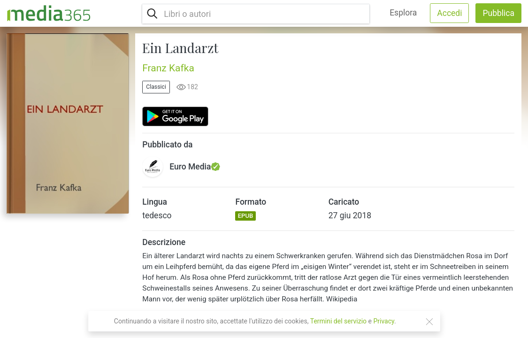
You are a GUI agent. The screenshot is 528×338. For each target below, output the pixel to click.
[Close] (429, 321)
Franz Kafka (168, 68)
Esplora (403, 12)
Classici (156, 87)
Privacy (383, 321)
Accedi (449, 13)
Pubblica (498, 13)
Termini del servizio (338, 321)
